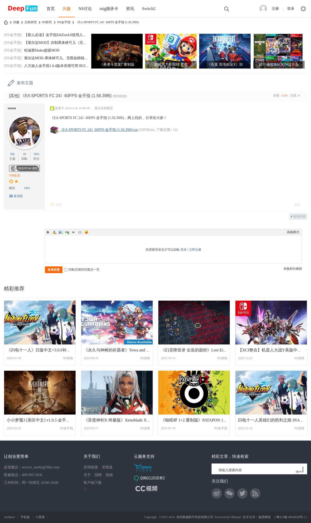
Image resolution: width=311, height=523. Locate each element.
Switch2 (148, 8)
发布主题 (25, 83)
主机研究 (30, 22)
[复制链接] (120, 96)
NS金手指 (63, 22)
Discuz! (236, 517)
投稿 (109, 475)
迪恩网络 (264, 517)
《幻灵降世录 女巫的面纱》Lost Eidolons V (199, 350)
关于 (87, 475)
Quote (73, 232)
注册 (275, 9)
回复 (59, 205)
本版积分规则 (292, 269)
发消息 (18, 196)
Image (60, 232)
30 (24, 154)
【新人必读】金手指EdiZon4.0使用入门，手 (59, 35)
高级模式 (293, 232)
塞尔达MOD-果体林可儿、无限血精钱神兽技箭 (61, 58)
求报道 (107, 467)
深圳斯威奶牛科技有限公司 (194, 517)
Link (67, 232)
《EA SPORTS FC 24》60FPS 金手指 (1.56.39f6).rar (98, 130)
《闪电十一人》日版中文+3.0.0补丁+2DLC (45, 350)
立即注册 (195, 249)
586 (12, 154)
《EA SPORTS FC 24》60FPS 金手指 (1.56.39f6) (107, 22)
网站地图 (93, 489)
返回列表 (299, 216)
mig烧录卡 (108, 8)
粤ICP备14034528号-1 (290, 517)
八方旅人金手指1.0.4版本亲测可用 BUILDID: (59, 66)
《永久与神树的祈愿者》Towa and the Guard (123, 350)
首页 (51, 8)
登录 (290, 9)
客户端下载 (93, 483)
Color (54, 232)
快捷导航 (303, 8)
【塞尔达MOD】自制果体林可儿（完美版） (59, 43)
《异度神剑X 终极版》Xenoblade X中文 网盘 (124, 420)
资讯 (130, 8)
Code (80, 232)
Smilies (86, 232)
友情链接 (91, 467)
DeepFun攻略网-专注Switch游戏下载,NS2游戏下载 (6, 22)
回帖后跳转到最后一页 (81, 269)
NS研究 (47, 22)
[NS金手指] (13, 35)
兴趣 (66, 8)
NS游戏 (68, 358)
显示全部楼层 (103, 108)
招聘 (98, 475)
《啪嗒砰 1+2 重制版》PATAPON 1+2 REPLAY (202, 420)
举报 (297, 205)
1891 (36, 154)
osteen (12, 108)
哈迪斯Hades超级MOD (42, 50)
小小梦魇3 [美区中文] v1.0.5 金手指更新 (42, 420)
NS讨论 (85, 8)
